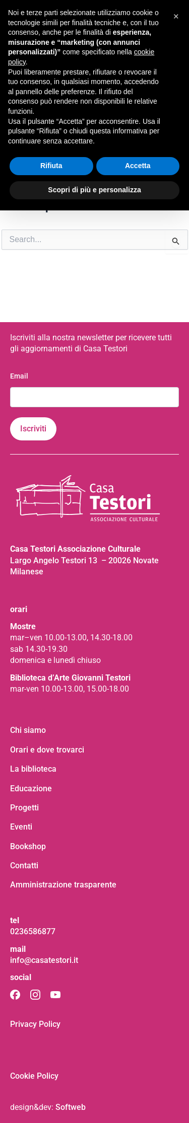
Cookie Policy (34, 1076)
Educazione (31, 788)
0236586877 (32, 931)
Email (19, 376)
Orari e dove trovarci (47, 750)
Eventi (21, 827)
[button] (176, 16)
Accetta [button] (138, 166)
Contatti (24, 865)
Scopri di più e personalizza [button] (94, 190)
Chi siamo (28, 730)
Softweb (70, 1107)
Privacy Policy (35, 1024)
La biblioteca (33, 769)
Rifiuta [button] (51, 166)
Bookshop (28, 846)
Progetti (24, 807)
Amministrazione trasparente (63, 884)
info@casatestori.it (44, 960)
